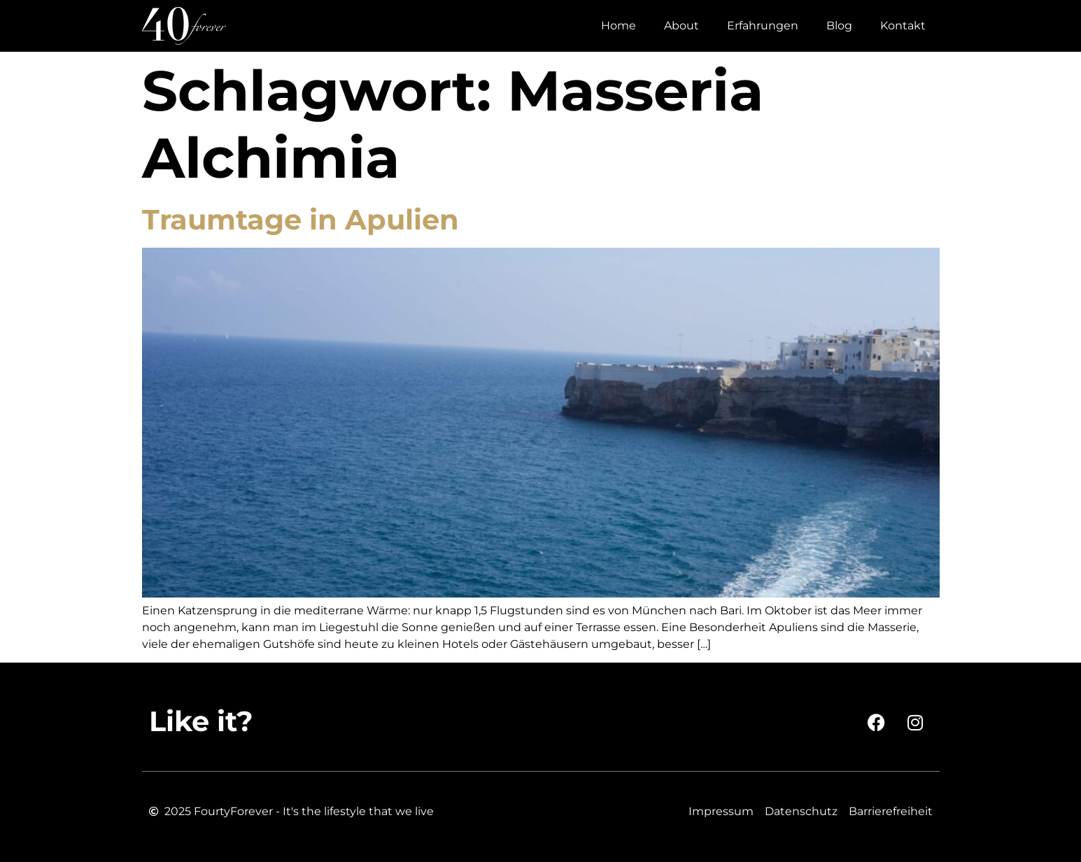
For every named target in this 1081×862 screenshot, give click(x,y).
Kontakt (903, 25)
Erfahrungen (762, 25)
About (681, 25)
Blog (839, 25)
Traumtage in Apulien (300, 219)
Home (618, 25)
